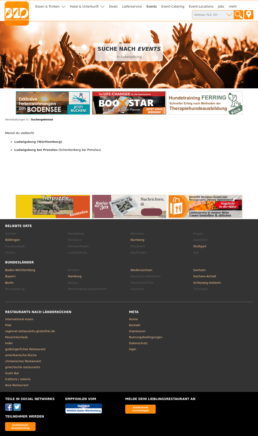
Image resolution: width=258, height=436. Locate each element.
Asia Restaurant (16, 385)
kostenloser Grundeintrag (20, 426)
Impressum (137, 331)
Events (151, 6)
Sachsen (199, 270)
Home (133, 319)
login (132, 349)
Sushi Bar (12, 373)
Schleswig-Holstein (207, 282)
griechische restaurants (22, 367)
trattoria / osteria (17, 379)
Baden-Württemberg (20, 270)
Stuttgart (199, 246)
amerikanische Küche (20, 355)
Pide (8, 325)
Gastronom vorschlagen (140, 409)
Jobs (221, 6)
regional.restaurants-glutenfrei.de (30, 331)
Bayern (10, 276)
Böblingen (12, 240)
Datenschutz (138, 343)
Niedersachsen (141, 270)
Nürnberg (137, 240)
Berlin (9, 282)
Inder (9, 343)
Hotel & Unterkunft (84, 6)
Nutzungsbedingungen (146, 337)
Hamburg (75, 276)
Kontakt (134, 325)
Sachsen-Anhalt (204, 276)
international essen (19, 319)
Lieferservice (132, 6)
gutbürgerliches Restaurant (25, 349)
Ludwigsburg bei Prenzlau (36, 150)
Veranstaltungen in (16, 119)
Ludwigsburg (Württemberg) (38, 141)
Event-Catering (172, 6)
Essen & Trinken (47, 6)
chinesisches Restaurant (23, 361)
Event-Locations (201, 6)
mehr (233, 6)
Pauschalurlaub (16, 337)
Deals (113, 6)
